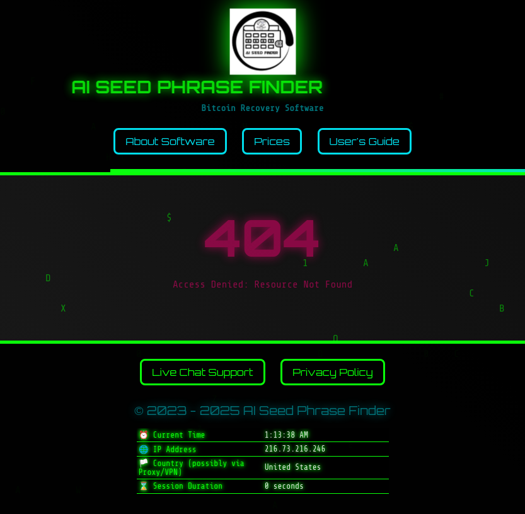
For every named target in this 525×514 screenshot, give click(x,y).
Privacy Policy (332, 372)
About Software (169, 141)
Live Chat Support (202, 372)
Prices (272, 141)
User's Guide (365, 141)
